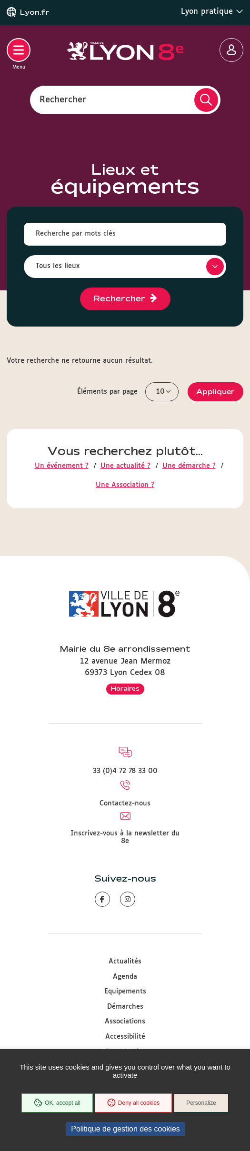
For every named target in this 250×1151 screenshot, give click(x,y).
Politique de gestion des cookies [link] (125, 1129)
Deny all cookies (133, 1103)
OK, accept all (57, 1103)
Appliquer (215, 391)
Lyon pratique (212, 11)
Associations (125, 1021)
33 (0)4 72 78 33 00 (125, 771)
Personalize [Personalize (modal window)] (201, 1103)
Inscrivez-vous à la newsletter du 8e (125, 837)
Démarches (125, 1006)
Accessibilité (125, 1036)
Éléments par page (107, 391)
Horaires (125, 688)
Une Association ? (125, 485)
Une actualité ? (125, 466)
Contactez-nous (125, 803)
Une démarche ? (189, 466)
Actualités (125, 961)
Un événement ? (62, 466)
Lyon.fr (35, 12)
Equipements (125, 991)
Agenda (125, 976)
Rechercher (63, 99)
